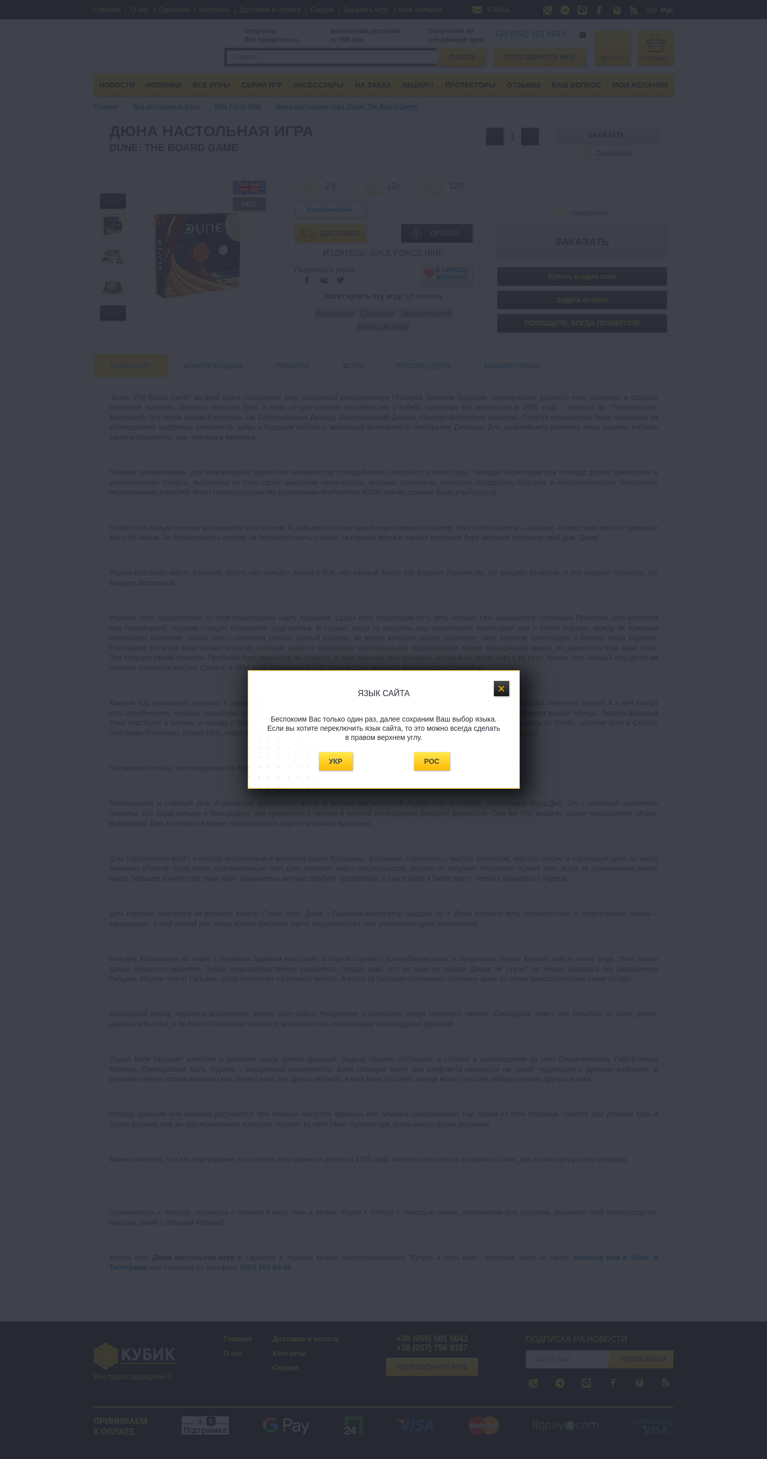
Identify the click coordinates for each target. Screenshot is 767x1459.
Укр (336, 761)
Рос (431, 761)
